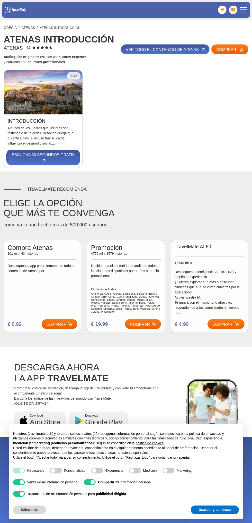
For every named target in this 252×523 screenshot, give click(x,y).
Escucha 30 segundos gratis (43, 158)
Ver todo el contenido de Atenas (165, 49)
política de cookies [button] (149, 443)
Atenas (28, 28)
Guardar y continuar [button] (214, 510)
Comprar (229, 50)
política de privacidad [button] (205, 434)
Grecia (10, 28)
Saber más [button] (29, 510)
